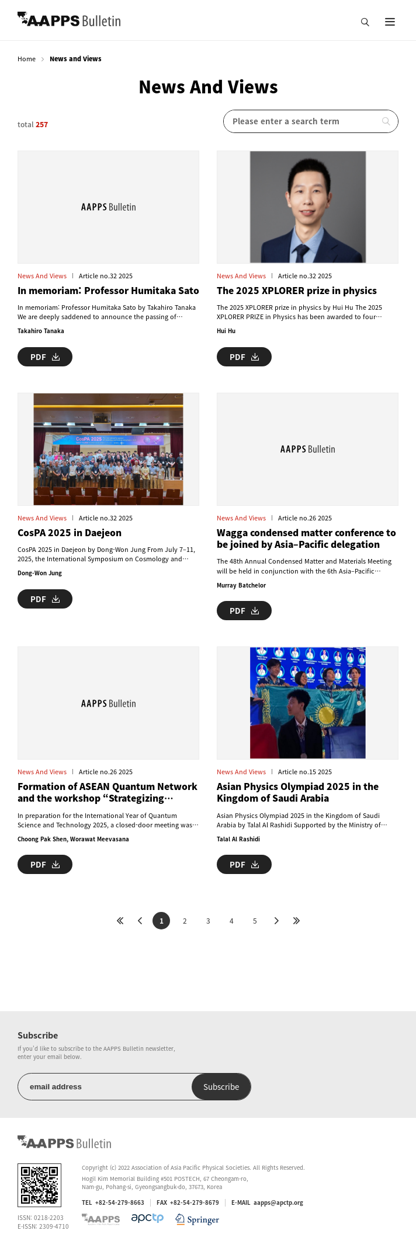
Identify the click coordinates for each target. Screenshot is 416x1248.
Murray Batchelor (241, 585)
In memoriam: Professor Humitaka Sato (108, 290)
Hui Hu (226, 331)
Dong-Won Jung (40, 573)
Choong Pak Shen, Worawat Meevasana (73, 839)
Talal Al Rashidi (238, 839)
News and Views (42, 275)
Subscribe (221, 1086)
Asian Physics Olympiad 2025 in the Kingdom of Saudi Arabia (298, 793)
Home (27, 58)
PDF (45, 356)
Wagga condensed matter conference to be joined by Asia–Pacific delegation (306, 539)
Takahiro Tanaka (41, 331)
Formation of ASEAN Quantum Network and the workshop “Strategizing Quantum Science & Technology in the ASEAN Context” (107, 793)
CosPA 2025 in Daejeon (70, 533)
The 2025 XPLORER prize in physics (297, 290)
